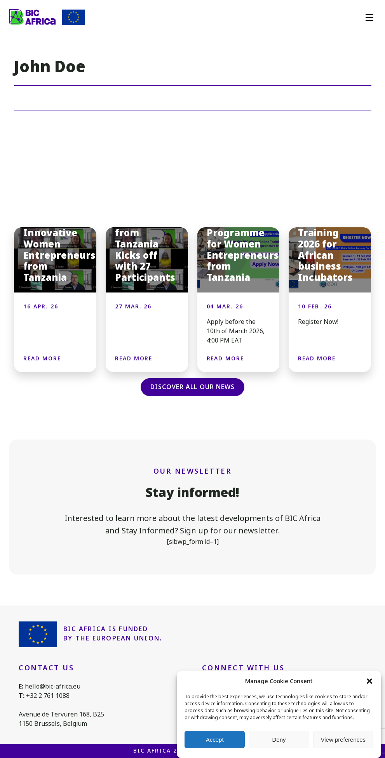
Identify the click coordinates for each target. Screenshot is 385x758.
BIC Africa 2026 (160, 751)
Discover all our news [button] (192, 386)
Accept (215, 739)
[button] (369, 681)
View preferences (343, 739)
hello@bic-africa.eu (52, 686)
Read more (42, 358)
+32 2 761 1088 (48, 695)
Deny (279, 739)
